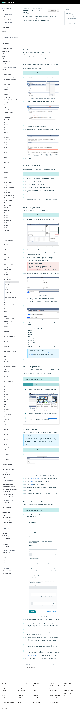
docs (12, 2)
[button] (18, 11)
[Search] (75, 2)
